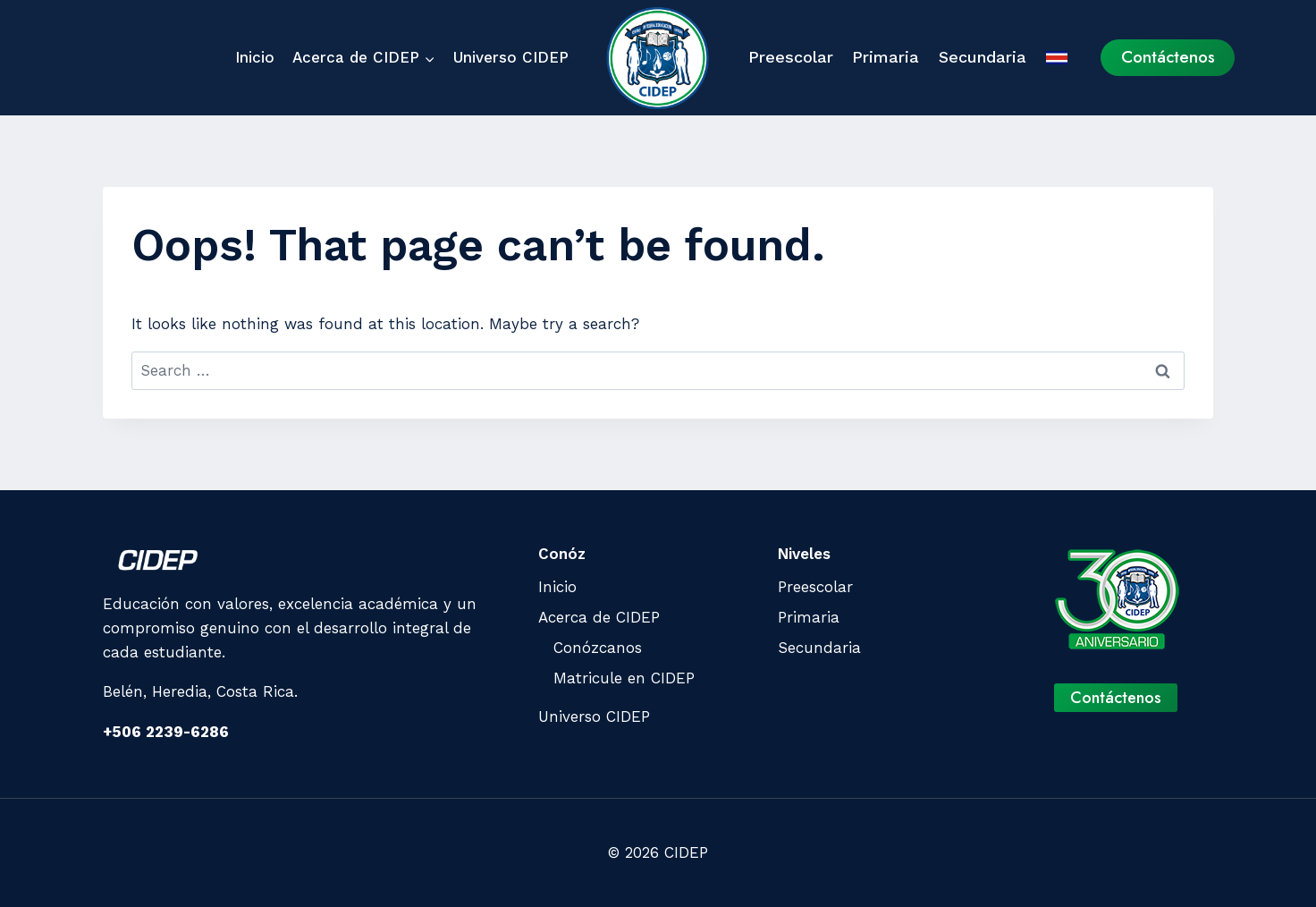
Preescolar (790, 56)
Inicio (254, 57)
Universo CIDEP (511, 57)
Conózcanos (597, 648)
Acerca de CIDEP (599, 617)
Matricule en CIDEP (624, 678)
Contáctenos (1168, 57)
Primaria (885, 56)
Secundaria (982, 56)
